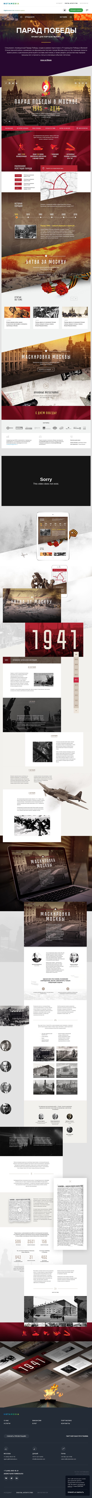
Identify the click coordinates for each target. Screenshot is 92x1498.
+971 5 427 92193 (37, 1457)
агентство (74, 3)
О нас (6, 1421)
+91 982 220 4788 (66, 1457)
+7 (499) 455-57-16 (9, 1457)
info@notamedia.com (38, 1459)
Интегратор (84, 3)
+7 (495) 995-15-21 (11, 1471)
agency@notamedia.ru (10, 1459)
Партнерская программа (77, 1436)
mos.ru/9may (46, 60)
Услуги (7, 1423)
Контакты (65, 1423)
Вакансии (36, 1421)
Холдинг (59, 3)
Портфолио (66, 1421)
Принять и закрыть (76, 1492)
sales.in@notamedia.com (68, 1459)
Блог (34, 1423)
